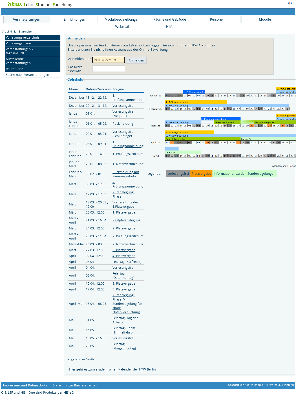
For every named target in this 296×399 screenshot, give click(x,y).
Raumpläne (14, 69)
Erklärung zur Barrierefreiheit (75, 385)
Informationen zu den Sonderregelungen (245, 173)
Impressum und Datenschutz (25, 385)
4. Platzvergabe (124, 256)
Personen (217, 19)
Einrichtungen (74, 19)
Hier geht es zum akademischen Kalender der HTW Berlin (112, 369)
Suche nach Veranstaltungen (27, 74)
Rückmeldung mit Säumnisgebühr (126, 174)
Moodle (265, 19)
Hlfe (169, 26)
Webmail (122, 26)
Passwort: (76, 67)
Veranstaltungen (26, 19)
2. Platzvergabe (124, 228)
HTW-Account (200, 45)
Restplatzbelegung (127, 220)
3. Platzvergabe (124, 250)
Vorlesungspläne (18, 43)
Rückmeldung (123, 123)
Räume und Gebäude (169, 19)
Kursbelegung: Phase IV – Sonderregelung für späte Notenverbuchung (127, 303)
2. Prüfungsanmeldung (128, 184)
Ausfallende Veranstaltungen (18, 61)
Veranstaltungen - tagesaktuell (19, 51)
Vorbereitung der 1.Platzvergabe (125, 204)
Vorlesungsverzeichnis (23, 37)
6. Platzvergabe (124, 289)
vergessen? (74, 70)
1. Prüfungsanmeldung (128, 97)
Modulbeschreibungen (122, 19)
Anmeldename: (79, 59)
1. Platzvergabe (124, 212)
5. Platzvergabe (124, 283)
